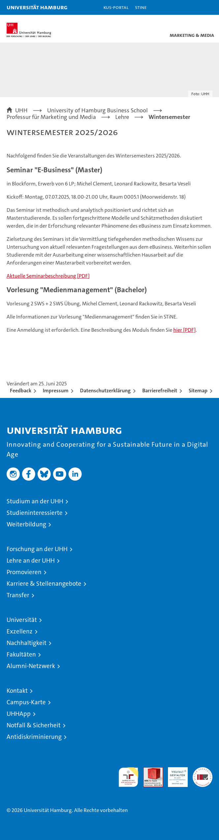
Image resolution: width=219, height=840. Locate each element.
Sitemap (198, 390)
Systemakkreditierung (202, 770)
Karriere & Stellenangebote (44, 583)
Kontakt (17, 690)
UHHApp (19, 714)
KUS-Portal (115, 7)
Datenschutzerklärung (105, 390)
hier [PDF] (184, 329)
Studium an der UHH (35, 501)
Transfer (18, 595)
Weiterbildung (26, 524)
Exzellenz (20, 631)
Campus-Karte (26, 702)
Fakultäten (21, 654)
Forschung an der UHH (37, 549)
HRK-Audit (174, 774)
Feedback (20, 390)
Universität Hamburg (37, 7)
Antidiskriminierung (34, 737)
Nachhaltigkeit (26, 643)
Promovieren (24, 572)
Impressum (55, 390)
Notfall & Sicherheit (34, 725)
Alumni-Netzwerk (31, 666)
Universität (22, 620)
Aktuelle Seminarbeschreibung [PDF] (48, 275)
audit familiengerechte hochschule (128, 777)
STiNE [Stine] (141, 7)
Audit (149, 770)
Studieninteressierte (35, 513)
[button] (193, 7)
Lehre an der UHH (31, 560)
